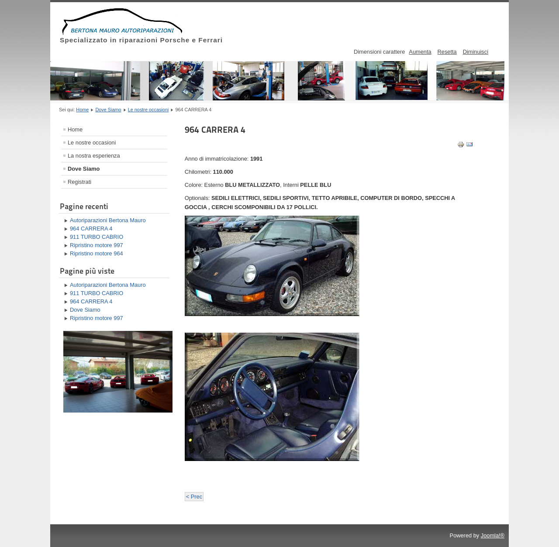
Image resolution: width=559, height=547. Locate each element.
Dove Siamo (108, 109)
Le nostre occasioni (148, 109)
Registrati (79, 182)
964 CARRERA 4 (91, 228)
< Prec (194, 496)
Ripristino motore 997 (96, 245)
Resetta (447, 51)
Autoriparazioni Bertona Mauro (108, 220)
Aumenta (420, 51)
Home (82, 109)
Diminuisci (475, 51)
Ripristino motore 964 (96, 253)
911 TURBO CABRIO (96, 237)
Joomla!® (492, 535)
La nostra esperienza (94, 155)
